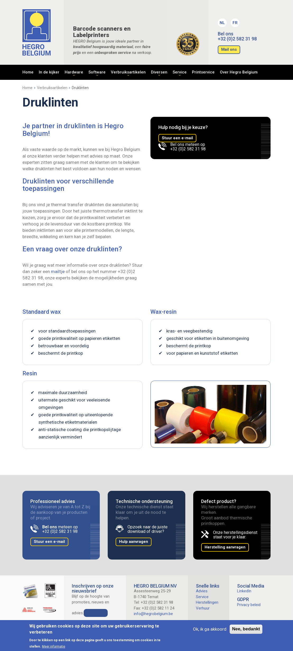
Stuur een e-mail (177, 138)
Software (97, 72)
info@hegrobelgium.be (153, 613)
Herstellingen (207, 602)
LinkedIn (244, 591)
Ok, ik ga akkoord (209, 629)
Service (180, 72)
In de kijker (49, 72)
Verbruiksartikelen (128, 72)
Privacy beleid (249, 604)
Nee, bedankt (246, 628)
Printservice (203, 72)
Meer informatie (53, 646)
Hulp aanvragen (133, 541)
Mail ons (229, 49)
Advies (201, 591)
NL (222, 22)
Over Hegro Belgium (239, 72)
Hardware (74, 72)
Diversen (159, 72)
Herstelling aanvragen (225, 547)
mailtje (58, 271)
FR (235, 22)
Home (28, 72)
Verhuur (203, 608)
